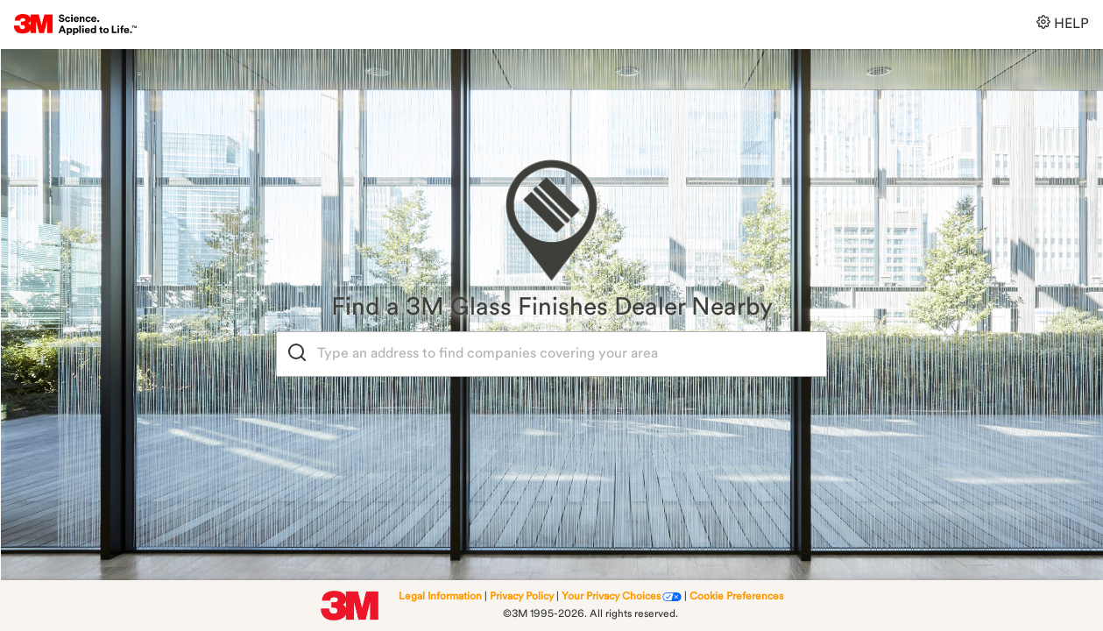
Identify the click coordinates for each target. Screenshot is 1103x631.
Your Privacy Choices (611, 597)
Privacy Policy (522, 597)
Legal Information (440, 597)
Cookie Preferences (736, 597)
